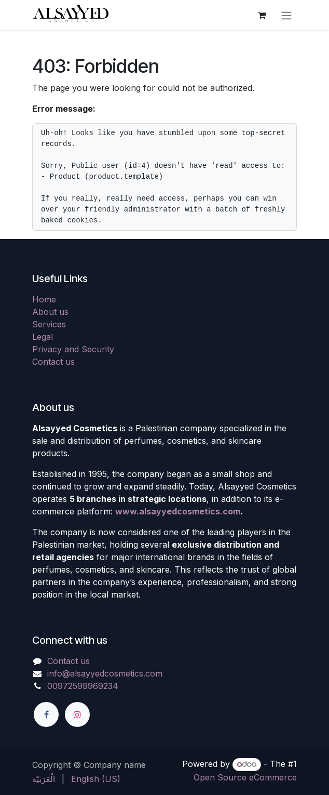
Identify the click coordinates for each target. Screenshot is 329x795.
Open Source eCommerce (245, 777)
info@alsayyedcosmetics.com (104, 673)
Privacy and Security (73, 349)
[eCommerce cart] (261, 15)
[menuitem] (43, 779)
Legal (42, 337)
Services (49, 324)
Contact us (53, 361)
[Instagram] (77, 714)
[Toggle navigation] (286, 15)
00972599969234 (82, 686)
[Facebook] (46, 714)
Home (44, 299)
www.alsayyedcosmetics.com (177, 511)
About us (50, 312)
